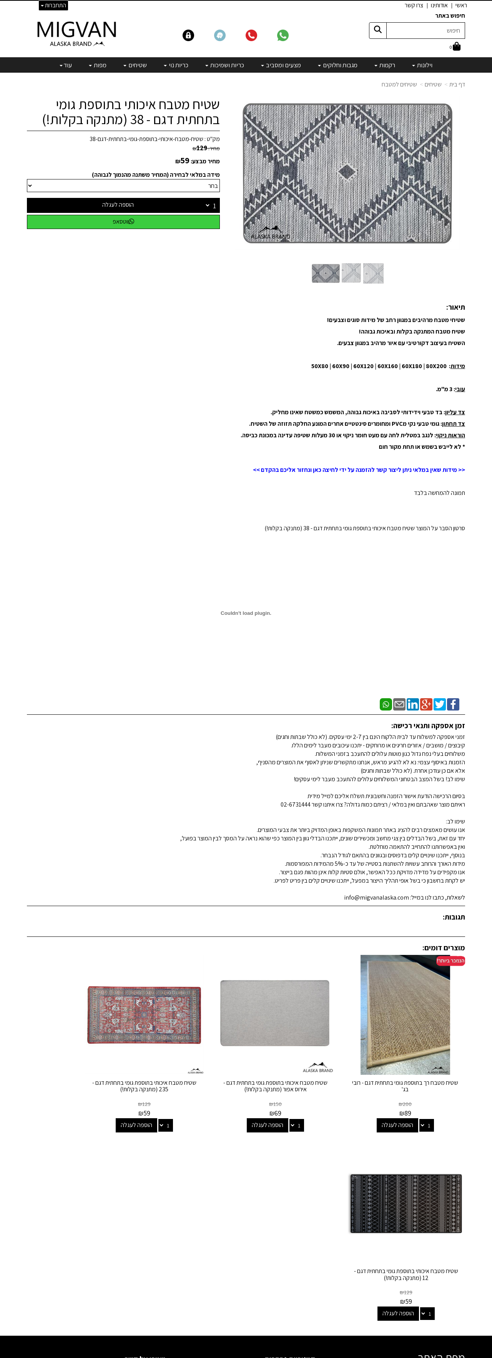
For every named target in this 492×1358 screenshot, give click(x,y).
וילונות (308, 1168)
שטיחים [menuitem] (135, 65)
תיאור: (455, 307)
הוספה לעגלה (118, 205)
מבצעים (306, 1261)
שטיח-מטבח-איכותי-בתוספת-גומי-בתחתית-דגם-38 (146, 139)
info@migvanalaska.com (118, 1199)
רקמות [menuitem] (384, 65)
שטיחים (433, 84)
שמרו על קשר (145, 1152)
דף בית (457, 84)
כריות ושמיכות (299, 1209)
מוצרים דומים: (443, 948)
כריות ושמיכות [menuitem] (224, 65)
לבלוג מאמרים (147, 1303)
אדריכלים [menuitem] (454, 1191)
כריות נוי (306, 1220)
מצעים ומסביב (299, 1199)
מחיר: (206, 148)
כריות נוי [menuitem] (176, 65)
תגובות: (454, 917)
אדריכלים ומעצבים (142, 1324)
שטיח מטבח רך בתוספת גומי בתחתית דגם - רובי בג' (414, 1067)
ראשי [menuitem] (461, 5)
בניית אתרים (216, 1353)
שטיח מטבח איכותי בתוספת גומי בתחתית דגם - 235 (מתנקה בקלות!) (189, 1067)
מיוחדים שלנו (300, 1251)
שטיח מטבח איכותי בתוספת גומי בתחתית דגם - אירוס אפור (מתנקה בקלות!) (302, 1070)
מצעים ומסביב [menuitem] (281, 65)
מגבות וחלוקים (299, 1188)
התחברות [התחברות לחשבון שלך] (53, 5)
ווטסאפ (123, 221)
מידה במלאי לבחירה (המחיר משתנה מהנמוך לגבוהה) (156, 175)
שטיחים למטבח (399, 84)
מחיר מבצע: (205, 161)
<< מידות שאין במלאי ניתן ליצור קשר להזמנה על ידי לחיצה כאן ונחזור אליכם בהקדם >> (359, 470)
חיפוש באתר (450, 16)
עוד (66, 65)
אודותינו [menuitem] (439, 5)
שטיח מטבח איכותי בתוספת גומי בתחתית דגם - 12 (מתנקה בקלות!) (77, 1067)
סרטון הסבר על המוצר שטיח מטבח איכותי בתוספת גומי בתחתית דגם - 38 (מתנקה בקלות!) (364, 528)
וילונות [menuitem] (422, 65)
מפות (309, 1241)
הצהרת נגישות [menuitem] (449, 1200)
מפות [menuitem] (97, 65)
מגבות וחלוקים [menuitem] (337, 65)
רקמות (308, 1178)
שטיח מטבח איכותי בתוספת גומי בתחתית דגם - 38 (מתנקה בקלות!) (131, 111)
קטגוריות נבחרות (289, 1152)
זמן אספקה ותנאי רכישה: (428, 725)
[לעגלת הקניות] (455, 47)
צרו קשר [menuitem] (414, 5)
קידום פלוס (236, 1353)
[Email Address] (309, 1275)
